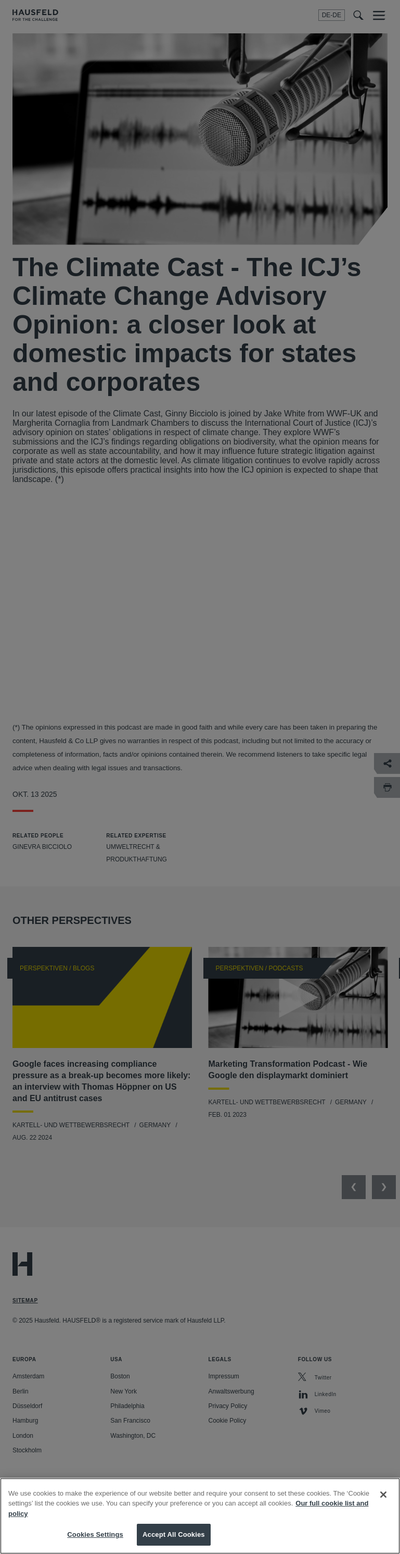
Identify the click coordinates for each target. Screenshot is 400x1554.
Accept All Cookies (174, 1534)
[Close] (383, 1494)
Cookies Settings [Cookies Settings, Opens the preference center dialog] (95, 1534)
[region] (200, 1516)
